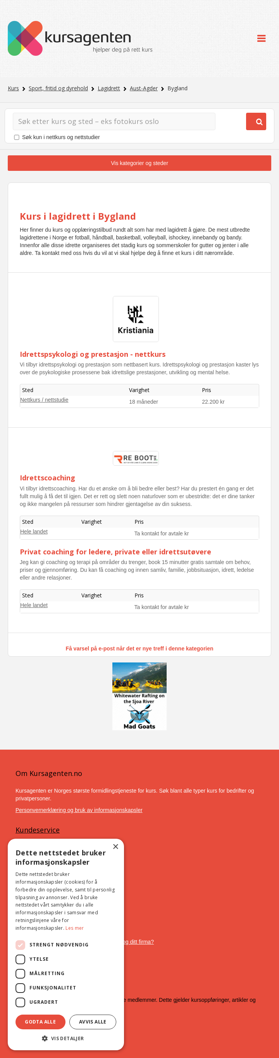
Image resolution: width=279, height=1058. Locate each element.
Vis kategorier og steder (139, 163)
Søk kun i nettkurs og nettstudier (61, 137)
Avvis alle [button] (93, 1021)
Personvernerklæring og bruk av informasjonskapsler (79, 810)
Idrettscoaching (47, 477)
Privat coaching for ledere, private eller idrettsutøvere (115, 551)
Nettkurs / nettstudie (44, 400)
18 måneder (143, 402)
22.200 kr (213, 402)
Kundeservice (38, 829)
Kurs (13, 88)
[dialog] (66, 944)
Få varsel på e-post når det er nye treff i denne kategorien (139, 648)
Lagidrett (109, 88)
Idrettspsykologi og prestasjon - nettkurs (92, 354)
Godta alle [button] (40, 1021)
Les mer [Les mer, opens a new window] (74, 928)
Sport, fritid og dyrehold (58, 88)
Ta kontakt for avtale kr (161, 533)
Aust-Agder (144, 88)
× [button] (115, 847)
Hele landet (34, 531)
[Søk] (114, 121)
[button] (66, 1038)
